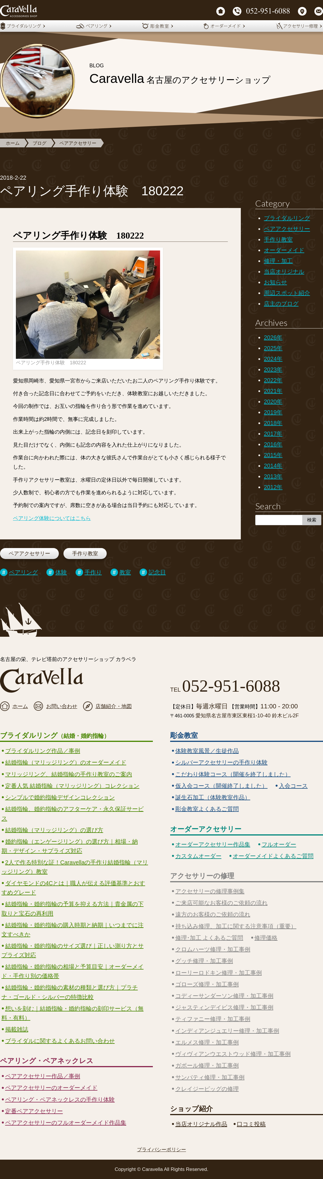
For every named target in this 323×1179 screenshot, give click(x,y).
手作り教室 (85, 553)
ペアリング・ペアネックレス (46, 1061)
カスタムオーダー (198, 856)
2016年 (273, 444)
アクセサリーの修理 (202, 876)
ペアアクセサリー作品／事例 (42, 1076)
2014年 (273, 466)
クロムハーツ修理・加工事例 (212, 949)
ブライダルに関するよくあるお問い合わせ (60, 1041)
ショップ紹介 (191, 1109)
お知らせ (275, 282)
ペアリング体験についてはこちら (52, 518)
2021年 (273, 391)
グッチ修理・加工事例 (204, 961)
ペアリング (23, 572)
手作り (93, 572)
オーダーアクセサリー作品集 (212, 844)
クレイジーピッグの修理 (207, 1089)
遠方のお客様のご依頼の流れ (212, 914)
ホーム (13, 143)
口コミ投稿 (251, 1124)
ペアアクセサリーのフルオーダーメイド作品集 (65, 1122)
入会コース (293, 786)
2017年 (273, 433)
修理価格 (265, 938)
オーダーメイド (284, 250)
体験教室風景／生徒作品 (207, 751)
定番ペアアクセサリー (34, 1111)
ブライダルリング (287, 218)
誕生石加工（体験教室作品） (212, 797)
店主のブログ (281, 303)
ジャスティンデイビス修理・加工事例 (224, 1007)
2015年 (273, 455)
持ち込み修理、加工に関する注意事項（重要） (235, 926)
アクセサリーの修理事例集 (210, 891)
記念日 (157, 572)
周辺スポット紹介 (287, 293)
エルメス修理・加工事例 (207, 1042)
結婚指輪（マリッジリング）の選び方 (54, 830)
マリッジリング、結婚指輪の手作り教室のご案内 (68, 774)
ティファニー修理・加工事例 (212, 1019)
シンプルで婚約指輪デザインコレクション (60, 797)
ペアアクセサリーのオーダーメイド (51, 1088)
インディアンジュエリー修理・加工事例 (227, 1031)
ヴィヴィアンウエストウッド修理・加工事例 (233, 1054)
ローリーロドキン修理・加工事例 (218, 973)
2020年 (273, 401)
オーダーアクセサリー (205, 829)
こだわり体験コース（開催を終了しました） (233, 774)
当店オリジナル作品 (201, 1124)
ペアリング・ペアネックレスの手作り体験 (60, 1099)
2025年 (273, 348)
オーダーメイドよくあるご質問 (273, 856)
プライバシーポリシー (161, 1149)
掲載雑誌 (16, 1029)
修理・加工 (278, 261)
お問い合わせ (61, 706)
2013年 (273, 476)
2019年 (273, 412)
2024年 (273, 359)
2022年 (273, 380)
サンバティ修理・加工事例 (210, 1077)
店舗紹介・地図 (113, 706)
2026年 (273, 337)
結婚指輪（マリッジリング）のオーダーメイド (65, 762)
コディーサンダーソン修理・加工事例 (224, 996)
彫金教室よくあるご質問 (207, 809)
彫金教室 (184, 735)
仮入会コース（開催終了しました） (221, 786)
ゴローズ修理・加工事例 (207, 984)
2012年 (273, 487)
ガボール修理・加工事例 (207, 1065)
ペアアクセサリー (77, 143)
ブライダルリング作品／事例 (42, 751)
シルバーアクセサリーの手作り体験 (221, 762)
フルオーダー (279, 844)
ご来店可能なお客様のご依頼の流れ (221, 903)
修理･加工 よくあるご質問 (209, 938)
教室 (125, 572)
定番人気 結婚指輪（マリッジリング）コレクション (72, 786)
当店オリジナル (284, 271)
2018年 (273, 423)
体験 (61, 572)
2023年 (273, 369)
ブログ (39, 143)
